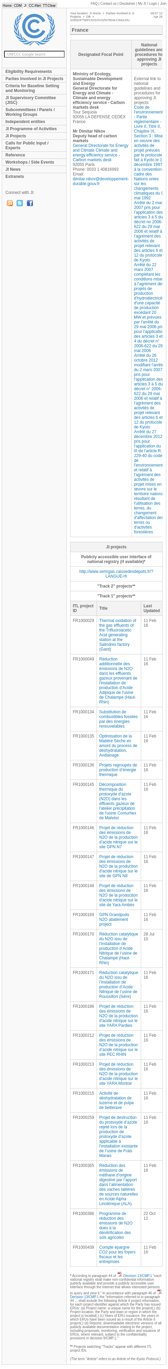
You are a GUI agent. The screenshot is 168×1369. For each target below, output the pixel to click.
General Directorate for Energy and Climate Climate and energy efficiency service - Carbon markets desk (100, 152)
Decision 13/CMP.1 (137, 1276)
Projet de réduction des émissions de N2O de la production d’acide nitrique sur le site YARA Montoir (118, 1074)
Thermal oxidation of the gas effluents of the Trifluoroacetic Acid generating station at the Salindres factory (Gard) (117, 635)
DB (88, 16)
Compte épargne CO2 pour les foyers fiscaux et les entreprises (117, 1254)
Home (7, 5)
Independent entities (25, 121)
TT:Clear (49, 5)
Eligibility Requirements (28, 71)
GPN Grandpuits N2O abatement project (114, 919)
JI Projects (15, 136)
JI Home (95, 13)
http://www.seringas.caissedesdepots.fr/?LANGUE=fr (116, 574)
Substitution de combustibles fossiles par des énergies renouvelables (118, 719)
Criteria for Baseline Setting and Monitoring (32, 88)
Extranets (14, 176)
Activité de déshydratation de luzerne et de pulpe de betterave (116, 1100)
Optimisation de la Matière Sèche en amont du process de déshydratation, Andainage (118, 746)
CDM (17, 5)
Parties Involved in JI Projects (34, 78)
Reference (15, 155)
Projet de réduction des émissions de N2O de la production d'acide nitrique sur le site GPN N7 (118, 837)
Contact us (108, 3)
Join (163, 3)
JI (25, 5)
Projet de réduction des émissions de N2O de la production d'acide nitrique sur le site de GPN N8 (118, 866)
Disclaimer (127, 3)
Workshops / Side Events (29, 162)
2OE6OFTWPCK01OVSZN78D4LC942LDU (100, 20)
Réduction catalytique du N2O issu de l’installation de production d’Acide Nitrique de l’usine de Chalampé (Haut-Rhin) (118, 948)
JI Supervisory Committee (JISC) (30, 100)
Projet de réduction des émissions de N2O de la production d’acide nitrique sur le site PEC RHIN (118, 1045)
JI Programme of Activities (31, 128)
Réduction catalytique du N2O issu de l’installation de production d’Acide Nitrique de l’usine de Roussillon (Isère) (118, 984)
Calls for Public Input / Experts (27, 145)
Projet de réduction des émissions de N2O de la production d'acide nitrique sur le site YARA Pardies (118, 1016)
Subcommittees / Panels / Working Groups (30, 112)
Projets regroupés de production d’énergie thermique (118, 770)
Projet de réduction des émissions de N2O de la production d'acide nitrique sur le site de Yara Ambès (118, 895)
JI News (13, 169)
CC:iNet (35, 5)
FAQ (94, 3)
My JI (147, 3)
